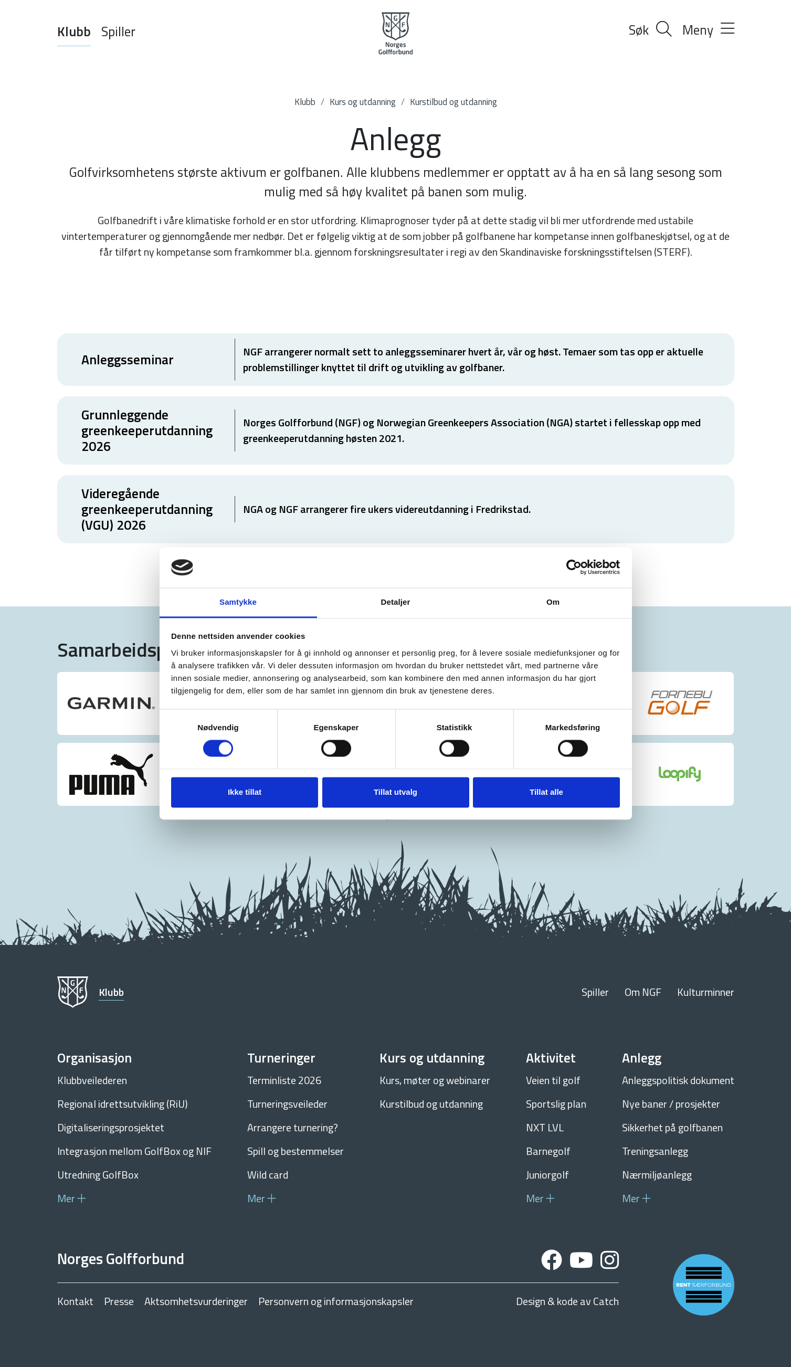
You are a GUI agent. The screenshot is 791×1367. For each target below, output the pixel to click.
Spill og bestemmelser (295, 1151)
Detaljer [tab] (395, 601)
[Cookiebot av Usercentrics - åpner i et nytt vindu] (574, 567)
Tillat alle (546, 791)
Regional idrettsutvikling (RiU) (122, 1104)
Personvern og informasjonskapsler (336, 1301)
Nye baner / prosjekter (671, 1104)
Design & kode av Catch (567, 1301)
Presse (119, 1301)
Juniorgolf (547, 1174)
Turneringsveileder (287, 1104)
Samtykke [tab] (238, 601)
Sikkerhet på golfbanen (672, 1127)
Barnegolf (548, 1151)
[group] (111, 703)
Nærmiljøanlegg (657, 1174)
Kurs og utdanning (363, 102)
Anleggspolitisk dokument (678, 1080)
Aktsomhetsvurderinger (196, 1301)
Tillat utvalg (395, 791)
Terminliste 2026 (284, 1080)
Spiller (118, 31)
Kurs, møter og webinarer (434, 1080)
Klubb (74, 31)
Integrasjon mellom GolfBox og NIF (134, 1151)
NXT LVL (545, 1127)
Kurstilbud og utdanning (453, 102)
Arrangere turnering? (292, 1127)
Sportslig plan (556, 1104)
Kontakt (75, 1301)
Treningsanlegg (655, 1151)
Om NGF (643, 992)
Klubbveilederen (92, 1080)
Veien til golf (553, 1080)
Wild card (267, 1174)
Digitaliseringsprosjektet (110, 1127)
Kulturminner (705, 992)
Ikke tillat (244, 791)
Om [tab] (553, 601)
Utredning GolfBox (98, 1174)
